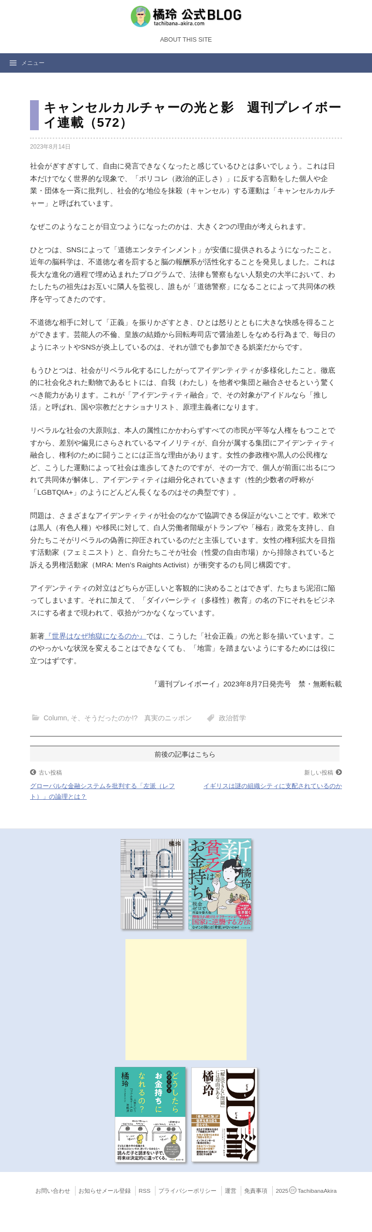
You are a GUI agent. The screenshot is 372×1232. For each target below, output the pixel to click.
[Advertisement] (186, 999)
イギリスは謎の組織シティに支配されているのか (272, 786)
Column (55, 718)
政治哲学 (232, 718)
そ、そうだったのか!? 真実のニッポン (131, 718)
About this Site (186, 39)
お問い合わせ (52, 1190)
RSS (144, 1190)
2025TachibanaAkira (306, 1190)
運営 (230, 1190)
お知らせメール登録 (104, 1190)
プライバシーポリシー (187, 1190)
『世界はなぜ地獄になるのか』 (95, 636)
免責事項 (255, 1190)
